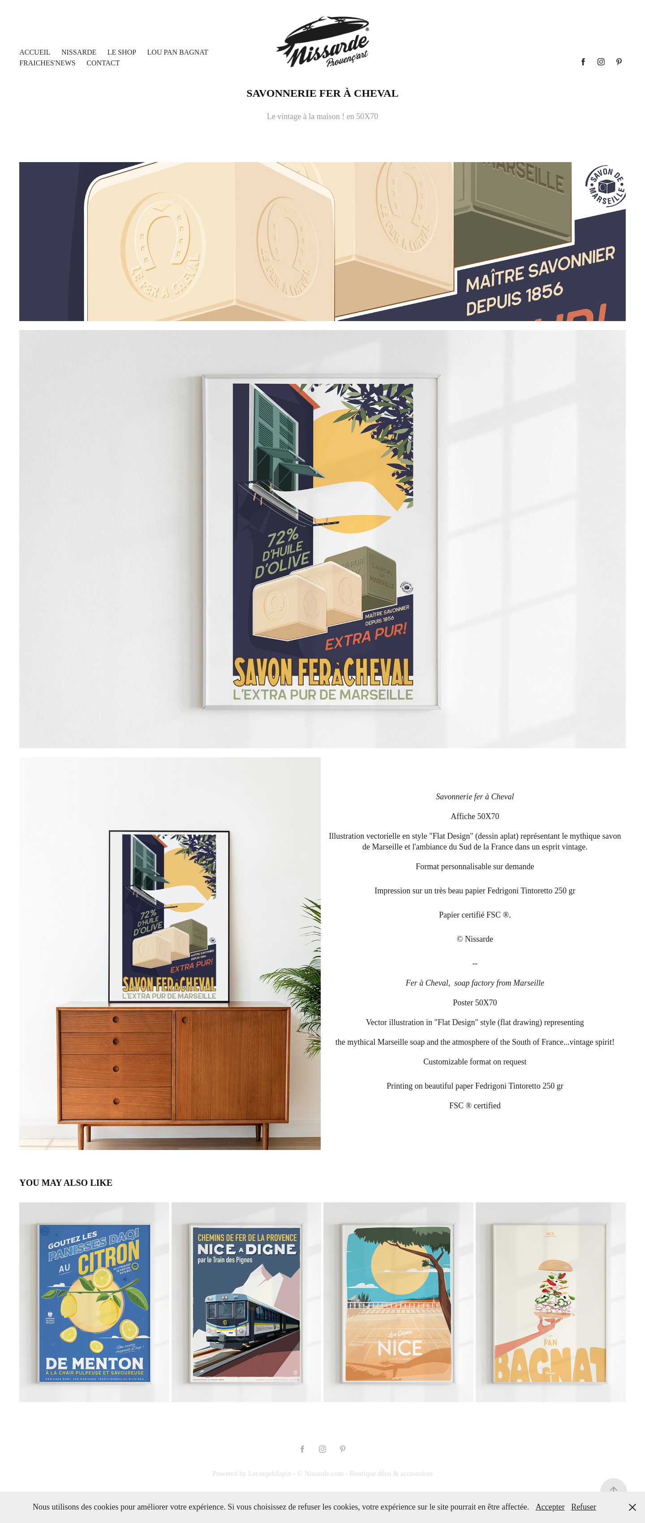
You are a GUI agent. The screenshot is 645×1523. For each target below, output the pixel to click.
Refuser (583, 1506)
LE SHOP (122, 52)
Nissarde (78, 52)
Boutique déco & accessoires (390, 1473)
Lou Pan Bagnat (177, 52)
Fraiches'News (47, 63)
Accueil (34, 52)
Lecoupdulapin (269, 1473)
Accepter (550, 1506)
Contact (103, 63)
